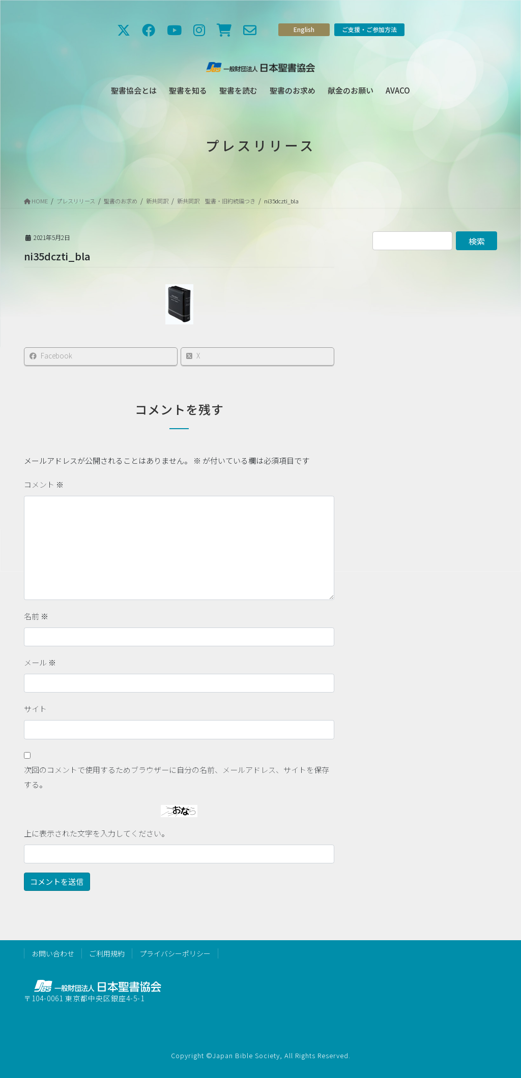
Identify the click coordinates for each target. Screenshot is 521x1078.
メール (40, 662)
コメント (44, 484)
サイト (35, 708)
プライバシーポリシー (175, 953)
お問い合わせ (53, 953)
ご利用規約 (107, 953)
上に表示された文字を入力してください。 (96, 833)
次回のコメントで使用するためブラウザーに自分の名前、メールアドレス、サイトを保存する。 (176, 777)
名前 (36, 616)
